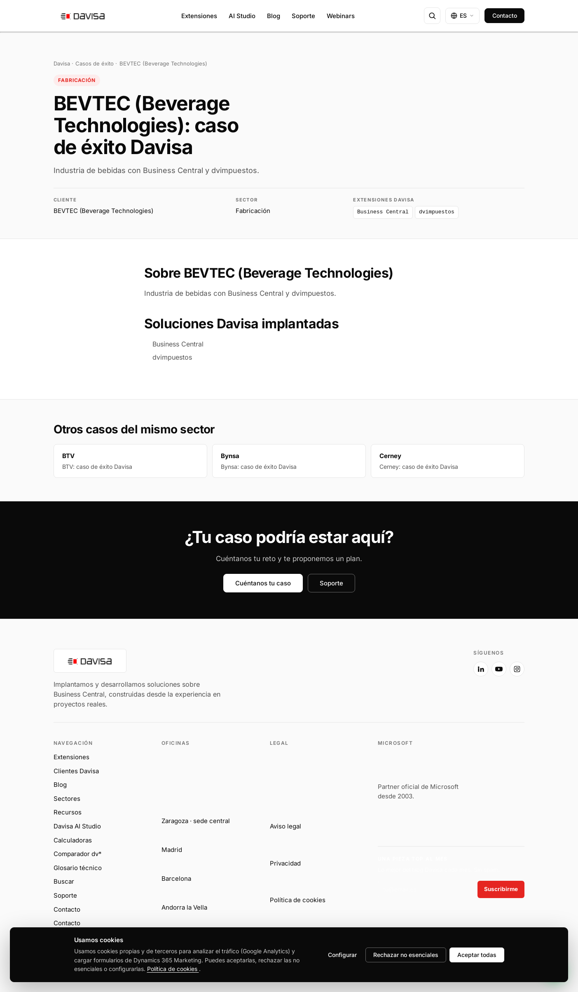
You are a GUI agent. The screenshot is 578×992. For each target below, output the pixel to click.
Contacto (504, 15)
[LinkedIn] (480, 669)
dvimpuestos (313, 293)
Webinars (341, 16)
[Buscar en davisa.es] (432, 15)
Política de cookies (297, 900)
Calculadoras (73, 840)
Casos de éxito (94, 63)
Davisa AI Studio (77, 826)
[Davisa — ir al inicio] (83, 15)
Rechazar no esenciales (405, 954)
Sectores (67, 798)
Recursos (68, 812)
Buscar (64, 881)
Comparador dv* (78, 854)
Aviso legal (285, 826)
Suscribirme (501, 889)
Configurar (342, 954)
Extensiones (199, 16)
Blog (273, 16)
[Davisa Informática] (258, 679)
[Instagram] (517, 669)
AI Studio (242, 16)
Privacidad (285, 863)
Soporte (303, 16)
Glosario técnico (78, 868)
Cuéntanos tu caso (263, 583)
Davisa (62, 63)
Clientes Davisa (76, 771)
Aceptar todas (476, 954)
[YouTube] (498, 669)
